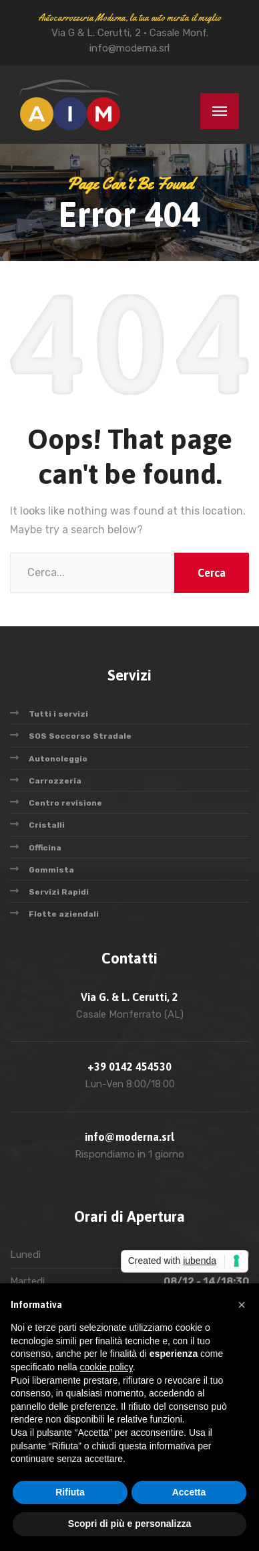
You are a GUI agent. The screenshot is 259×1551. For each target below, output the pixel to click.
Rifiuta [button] (70, 1492)
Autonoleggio (58, 758)
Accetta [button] (189, 1492)
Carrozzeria (55, 781)
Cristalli (47, 825)
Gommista (51, 870)
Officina (45, 847)
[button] (241, 1304)
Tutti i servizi (58, 714)
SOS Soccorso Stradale (80, 736)
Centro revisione (65, 803)
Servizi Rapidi (59, 892)
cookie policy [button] (106, 1367)
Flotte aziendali (64, 914)
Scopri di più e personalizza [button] (129, 1523)
